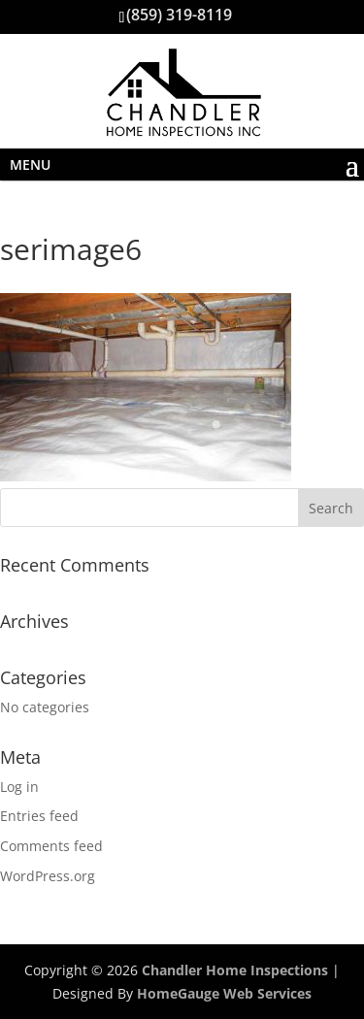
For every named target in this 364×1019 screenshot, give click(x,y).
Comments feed (51, 846)
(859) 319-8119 (179, 14)
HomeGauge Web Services (224, 993)
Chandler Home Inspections (235, 970)
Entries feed (39, 815)
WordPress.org (47, 876)
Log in (19, 786)
